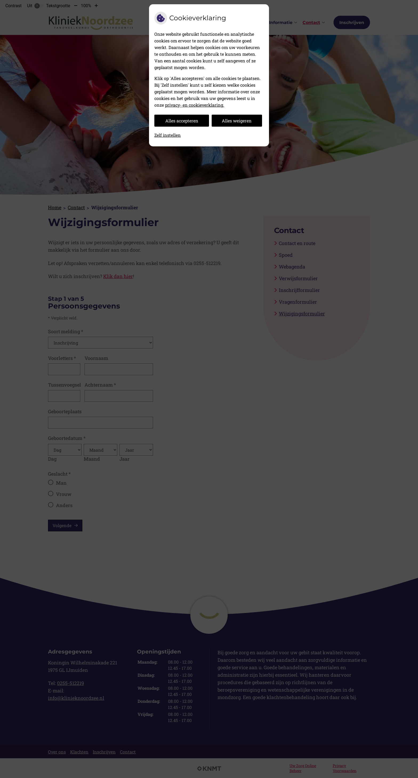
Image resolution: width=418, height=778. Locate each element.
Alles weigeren (237, 120)
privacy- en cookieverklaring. (194, 105)
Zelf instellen (167, 135)
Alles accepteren (181, 120)
